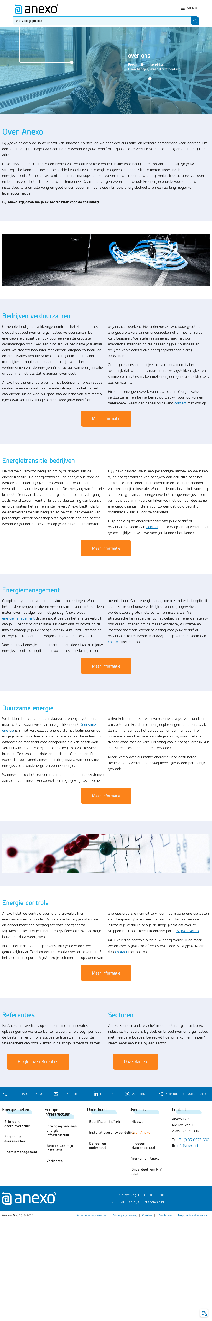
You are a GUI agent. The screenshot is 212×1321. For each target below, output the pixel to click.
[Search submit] (195, 19)
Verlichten (55, 1161)
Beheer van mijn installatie (60, 1148)
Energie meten (15, 1109)
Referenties (18, 1015)
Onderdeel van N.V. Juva (147, 1171)
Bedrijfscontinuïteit (104, 1122)
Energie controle (25, 903)
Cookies (147, 1215)
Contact (179, 1109)
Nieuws (137, 1122)
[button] (189, 7)
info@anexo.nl (187, 1145)
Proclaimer (165, 1215)
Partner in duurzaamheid (15, 1139)
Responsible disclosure (192, 1215)
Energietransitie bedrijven (38, 460)
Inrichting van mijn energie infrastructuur (62, 1130)
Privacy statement (124, 1215)
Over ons (137, 1109)
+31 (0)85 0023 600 (193, 1139)
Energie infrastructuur (57, 1112)
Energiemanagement (31, 590)
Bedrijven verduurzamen (36, 316)
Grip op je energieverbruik (17, 1124)
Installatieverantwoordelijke (107, 1132)
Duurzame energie (27, 708)
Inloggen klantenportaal (143, 1145)
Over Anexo (140, 1132)
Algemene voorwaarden (92, 1215)
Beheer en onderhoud (97, 1145)
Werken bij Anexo (145, 1158)
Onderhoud (97, 1109)
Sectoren (120, 1015)
